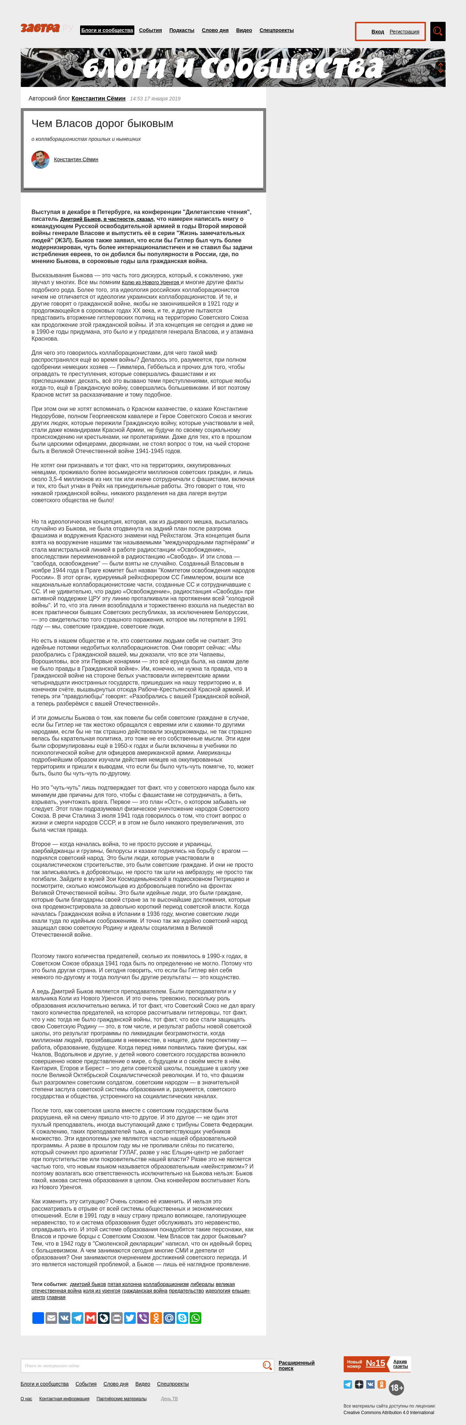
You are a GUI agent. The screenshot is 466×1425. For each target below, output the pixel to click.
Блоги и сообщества (107, 30)
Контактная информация (64, 1398)
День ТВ (169, 1398)
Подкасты (181, 30)
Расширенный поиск (297, 1365)
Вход (378, 32)
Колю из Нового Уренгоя (151, 282)
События (150, 30)
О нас (26, 1398)
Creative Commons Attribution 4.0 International (389, 1412)
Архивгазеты (400, 1364)
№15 (375, 1363)
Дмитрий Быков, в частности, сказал (106, 219)
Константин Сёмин (99, 98)
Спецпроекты (277, 30)
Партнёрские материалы (121, 1398)
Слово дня (215, 30)
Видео (244, 30)
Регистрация (404, 32)
